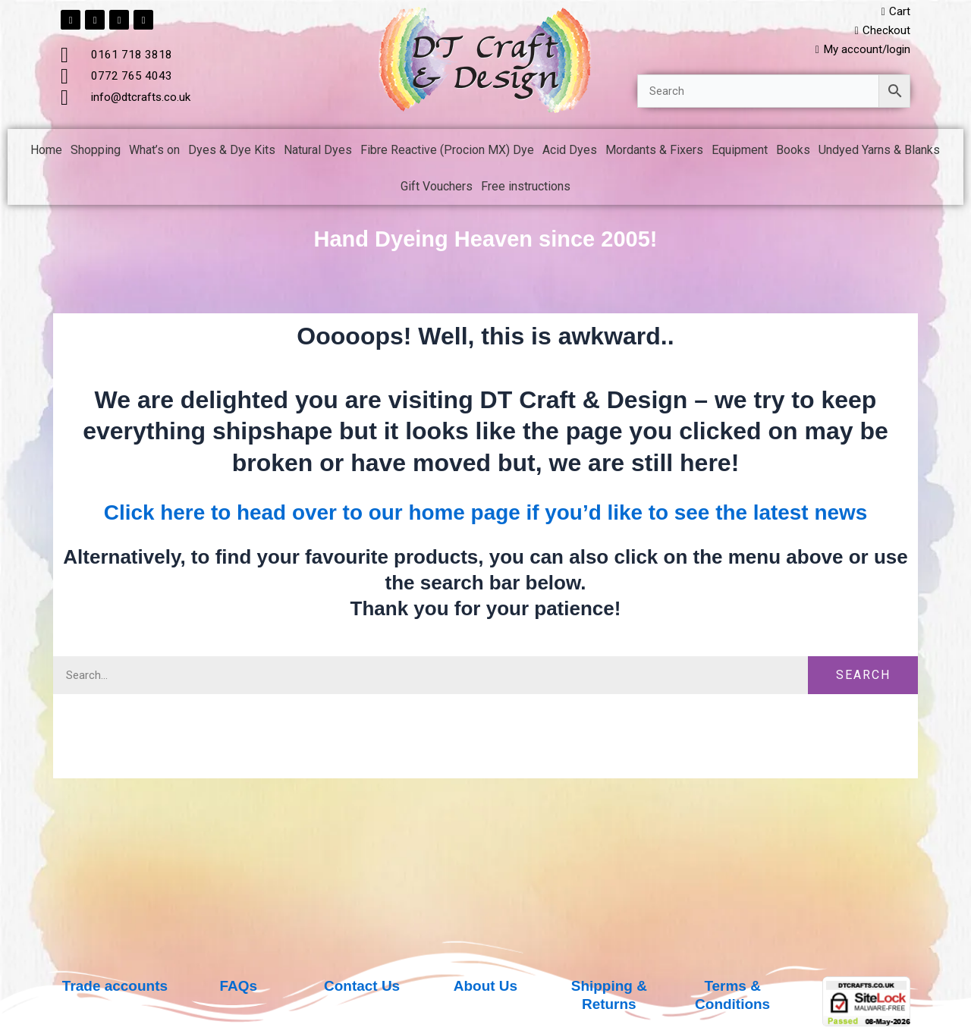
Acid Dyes (569, 153)
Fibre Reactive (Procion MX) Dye (447, 153)
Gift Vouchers (437, 189)
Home (46, 153)
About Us (486, 985)
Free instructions (525, 189)
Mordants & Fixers (654, 153)
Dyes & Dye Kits (231, 153)
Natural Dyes (318, 153)
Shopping (96, 153)
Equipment (740, 153)
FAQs (238, 985)
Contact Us (362, 985)
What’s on (154, 153)
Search (863, 709)
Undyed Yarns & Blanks (879, 153)
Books (793, 153)
